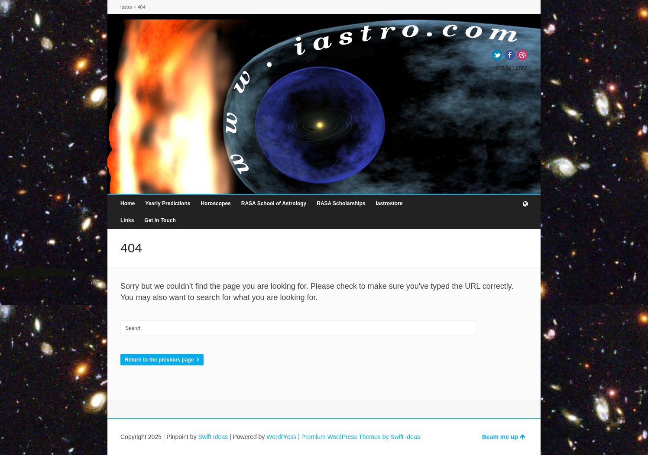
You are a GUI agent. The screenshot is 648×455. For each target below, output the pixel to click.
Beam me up (503, 436)
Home (127, 203)
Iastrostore (389, 203)
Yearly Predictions (167, 203)
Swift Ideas (213, 436)
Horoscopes (215, 203)
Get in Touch (159, 220)
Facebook (510, 55)
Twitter (497, 55)
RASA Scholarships (341, 203)
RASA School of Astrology (273, 203)
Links (127, 220)
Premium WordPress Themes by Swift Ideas (360, 436)
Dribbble (522, 55)
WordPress (281, 436)
